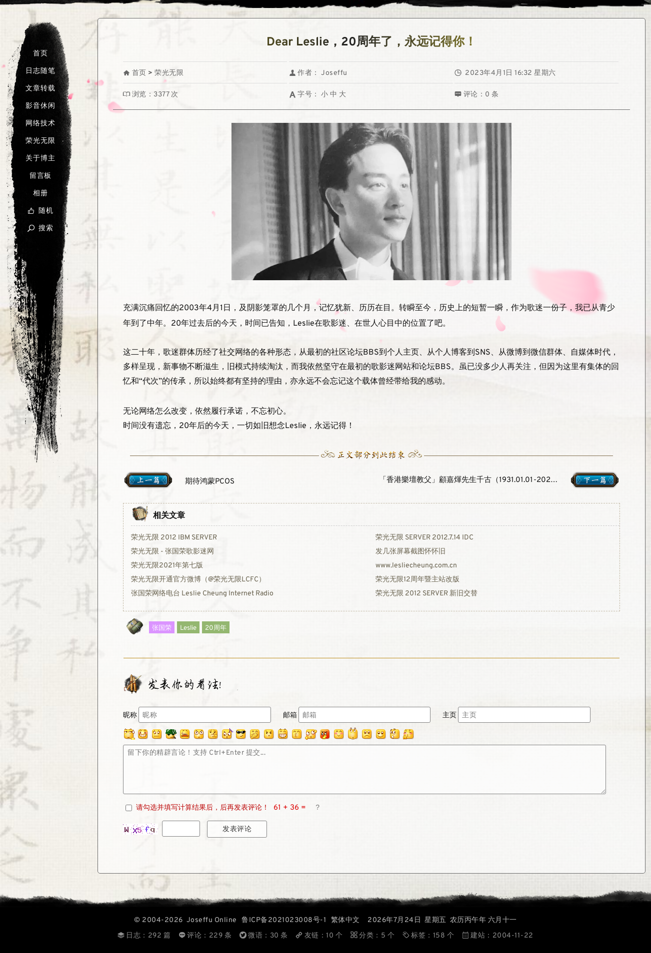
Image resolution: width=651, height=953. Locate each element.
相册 (40, 193)
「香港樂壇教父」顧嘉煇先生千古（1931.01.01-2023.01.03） (481, 480)
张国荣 (162, 628)
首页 (40, 53)
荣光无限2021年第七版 (167, 565)
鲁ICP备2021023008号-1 (284, 920)
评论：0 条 (476, 94)
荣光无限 (40, 141)
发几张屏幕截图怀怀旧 (411, 551)
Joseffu (334, 73)
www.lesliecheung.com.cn (416, 565)
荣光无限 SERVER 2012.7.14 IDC (425, 537)
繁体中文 (345, 920)
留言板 (41, 176)
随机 (40, 211)
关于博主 (40, 158)
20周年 (215, 628)
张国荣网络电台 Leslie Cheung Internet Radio (202, 593)
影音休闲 (40, 106)
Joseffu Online (211, 920)
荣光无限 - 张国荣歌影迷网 (172, 551)
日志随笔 (40, 71)
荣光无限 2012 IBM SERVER (174, 537)
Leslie (188, 628)
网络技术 (40, 123)
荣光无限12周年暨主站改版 (418, 579)
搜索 (40, 228)
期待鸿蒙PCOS (209, 481)
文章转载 (40, 88)
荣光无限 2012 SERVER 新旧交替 (427, 593)
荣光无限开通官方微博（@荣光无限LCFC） (198, 579)
